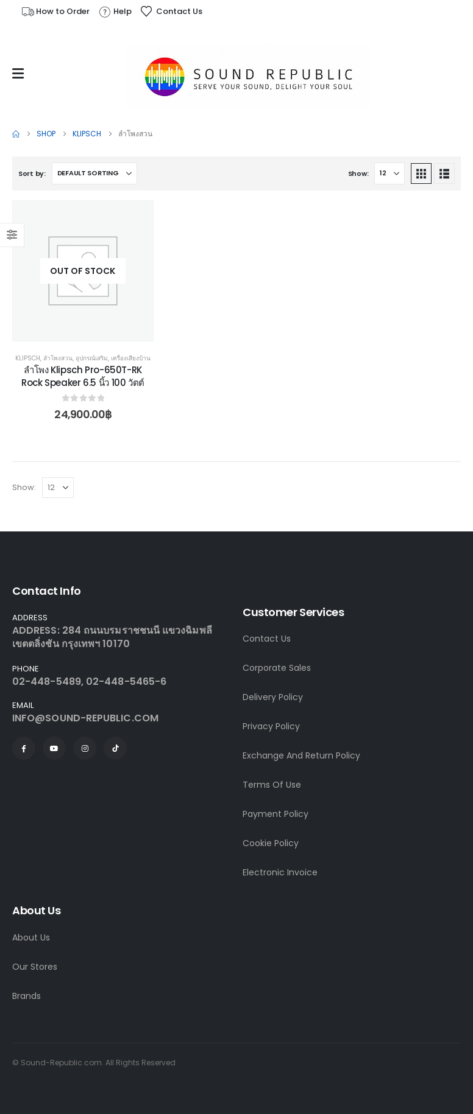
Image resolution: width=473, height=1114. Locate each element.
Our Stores (34, 967)
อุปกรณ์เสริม (92, 358)
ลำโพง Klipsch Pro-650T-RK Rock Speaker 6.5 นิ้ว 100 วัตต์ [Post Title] (82, 375)
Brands (26, 996)
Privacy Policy (271, 726)
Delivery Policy (273, 697)
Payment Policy (275, 814)
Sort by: (32, 173)
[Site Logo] (248, 76)
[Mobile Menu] (21, 73)
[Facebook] (23, 748)
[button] (421, 173)
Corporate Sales (277, 668)
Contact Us (267, 638)
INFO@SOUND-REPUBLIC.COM (85, 718)
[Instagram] (84, 748)
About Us (31, 937)
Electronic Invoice (280, 872)
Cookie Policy (271, 843)
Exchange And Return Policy (301, 755)
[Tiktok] (115, 748)
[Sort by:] (94, 173)
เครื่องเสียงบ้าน (131, 358)
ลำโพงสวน (58, 358)
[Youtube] (54, 748)
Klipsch (27, 358)
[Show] (389, 173)
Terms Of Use (272, 785)
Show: (358, 173)
